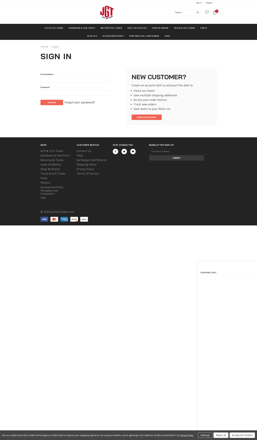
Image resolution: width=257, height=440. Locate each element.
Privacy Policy (85, 169)
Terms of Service (88, 174)
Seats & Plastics (50, 165)
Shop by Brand (50, 169)
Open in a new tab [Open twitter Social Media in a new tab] (124, 152)
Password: (45, 87)
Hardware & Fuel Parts (55, 156)
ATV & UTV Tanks (51, 151)
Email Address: (47, 74)
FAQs (80, 156)
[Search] (197, 12)
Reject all (221, 435)
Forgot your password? (83, 102)
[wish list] (207, 12)
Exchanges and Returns (92, 160)
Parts (43, 178)
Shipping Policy (87, 165)
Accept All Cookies (242, 435)
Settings (205, 435)
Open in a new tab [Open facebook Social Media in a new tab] (115, 152)
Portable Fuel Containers (49, 193)
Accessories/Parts (52, 187)
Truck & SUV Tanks (52, 174)
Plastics (45, 183)
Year (43, 198)
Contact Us (84, 151)
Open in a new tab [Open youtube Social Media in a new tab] (133, 152)
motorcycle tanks (52, 160)
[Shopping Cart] (215, 12)
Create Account (147, 117)
